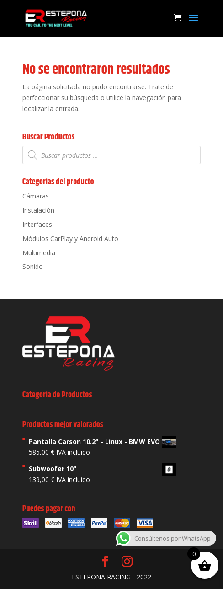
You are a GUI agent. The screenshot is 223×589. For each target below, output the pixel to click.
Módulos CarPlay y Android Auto (70, 238)
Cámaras (35, 196)
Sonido (32, 266)
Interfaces (37, 224)
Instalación (38, 210)
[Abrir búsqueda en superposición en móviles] (111, 155)
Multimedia (38, 252)
